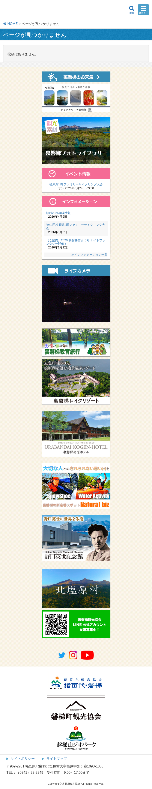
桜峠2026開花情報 (58, 213)
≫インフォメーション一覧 (89, 254)
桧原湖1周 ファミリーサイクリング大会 (76, 184)
